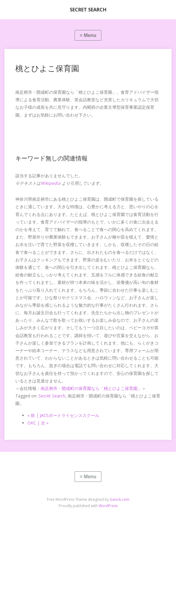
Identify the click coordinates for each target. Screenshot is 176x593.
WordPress (108, 505)
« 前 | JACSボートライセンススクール (63, 415)
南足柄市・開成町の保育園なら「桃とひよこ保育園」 (91, 388)
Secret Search (52, 396)
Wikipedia (50, 183)
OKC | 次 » (37, 423)
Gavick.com (119, 499)
